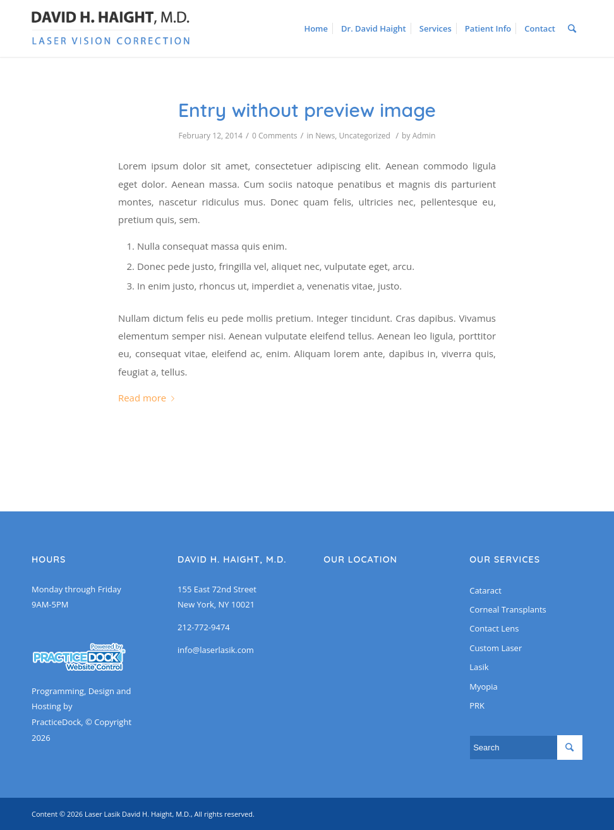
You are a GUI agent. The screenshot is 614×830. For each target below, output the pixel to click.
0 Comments (275, 135)
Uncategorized (364, 135)
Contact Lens (494, 628)
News (325, 135)
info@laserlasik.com (216, 650)
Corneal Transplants (507, 609)
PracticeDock (56, 722)
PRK (477, 705)
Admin (424, 135)
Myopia (483, 686)
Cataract (485, 590)
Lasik (478, 667)
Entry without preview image (307, 110)
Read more (148, 397)
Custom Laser (495, 648)
